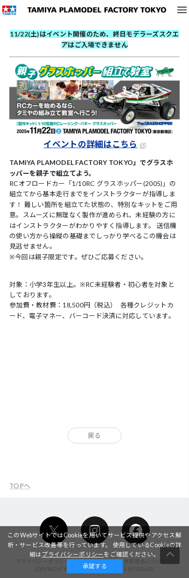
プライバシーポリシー (73, 554)
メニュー (182, 10)
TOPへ (19, 486)
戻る (94, 435)
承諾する (95, 566)
